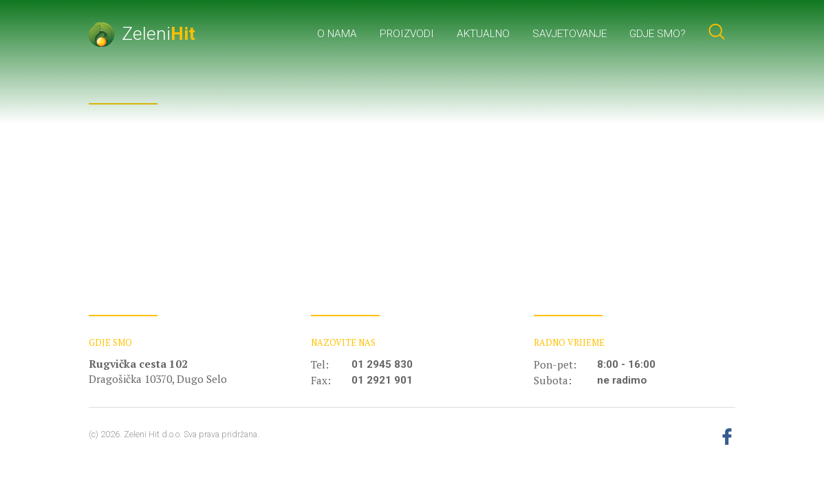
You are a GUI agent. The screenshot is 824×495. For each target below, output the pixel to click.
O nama (337, 34)
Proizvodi (407, 34)
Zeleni (142, 33)
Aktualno (483, 34)
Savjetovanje (569, 34)
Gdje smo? (657, 34)
